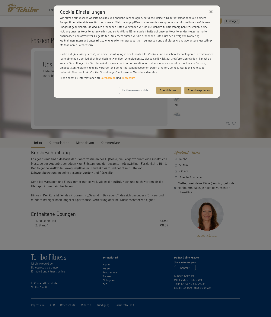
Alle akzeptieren (199, 90)
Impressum (128, 77)
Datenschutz (108, 77)
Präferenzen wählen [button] (136, 90)
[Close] (211, 11)
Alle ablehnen (169, 90)
